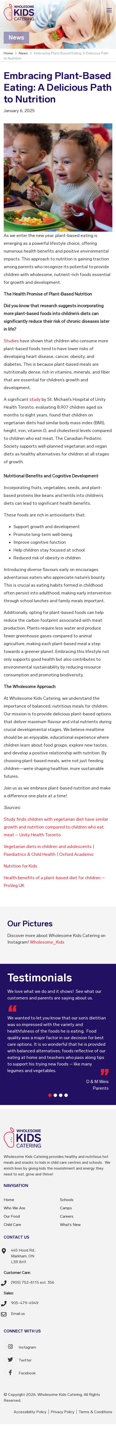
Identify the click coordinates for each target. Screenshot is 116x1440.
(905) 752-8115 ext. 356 (32, 1282)
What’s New (70, 1224)
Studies (11, 341)
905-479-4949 (24, 1303)
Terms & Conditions (95, 1412)
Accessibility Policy (30, 1412)
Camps (66, 1208)
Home (9, 1199)
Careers (66, 1216)
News (23, 53)
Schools (66, 1199)
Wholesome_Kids (47, 942)
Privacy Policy (62, 1412)
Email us (18, 1313)
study (35, 399)
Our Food (12, 1216)
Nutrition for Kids (20, 866)
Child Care (12, 1224)
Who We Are (14, 1208)
